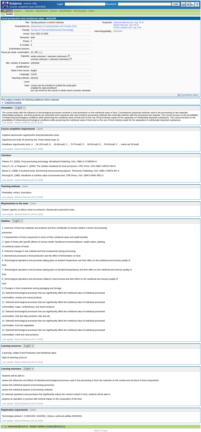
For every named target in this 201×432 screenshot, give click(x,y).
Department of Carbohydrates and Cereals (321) (54, 26)
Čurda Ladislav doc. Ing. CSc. (127, 27)
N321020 (117, 31)
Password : (111, 4)
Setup (91, 11)
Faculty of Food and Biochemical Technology (52, 30)
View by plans (80, 11)
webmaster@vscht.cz (18, 426)
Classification (65, 11)
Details (9, 14)
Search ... (18, 11)
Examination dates (189, 95)
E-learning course (13, 102)
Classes (53, 11)
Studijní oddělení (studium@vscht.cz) (47, 426)
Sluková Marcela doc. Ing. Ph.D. (128, 22)
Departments (42, 11)
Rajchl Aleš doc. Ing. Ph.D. (126, 25)
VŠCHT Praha (100, 431)
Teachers (29, 11)
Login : (60, 4)
